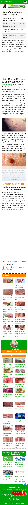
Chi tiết (22, 24)
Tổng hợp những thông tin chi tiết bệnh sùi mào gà (7, 421)
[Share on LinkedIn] (12, 264)
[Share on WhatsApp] (2, 264)
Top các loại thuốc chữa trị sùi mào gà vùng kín (7, 309)
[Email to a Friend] (8, 264)
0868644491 (8, 2)
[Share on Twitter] (6, 264)
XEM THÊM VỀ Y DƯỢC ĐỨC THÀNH (14, 261)
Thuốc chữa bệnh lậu (20, 374)
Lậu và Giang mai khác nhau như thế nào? (19, 410)
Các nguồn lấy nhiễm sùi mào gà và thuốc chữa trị (8, 297)
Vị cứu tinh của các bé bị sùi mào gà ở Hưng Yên (7, 478)
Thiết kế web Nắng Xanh (17, 503)
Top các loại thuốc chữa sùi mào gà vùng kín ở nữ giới (19, 286)
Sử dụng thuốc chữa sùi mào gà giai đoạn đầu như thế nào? (20, 321)
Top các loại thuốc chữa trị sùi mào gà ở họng (20, 309)
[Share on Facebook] (4, 264)
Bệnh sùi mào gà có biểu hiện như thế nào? (19, 445)
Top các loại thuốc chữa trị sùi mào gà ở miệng (8, 321)
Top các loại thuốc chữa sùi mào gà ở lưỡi (19, 297)
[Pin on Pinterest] (10, 264)
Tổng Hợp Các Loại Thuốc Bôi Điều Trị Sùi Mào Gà (7, 433)
